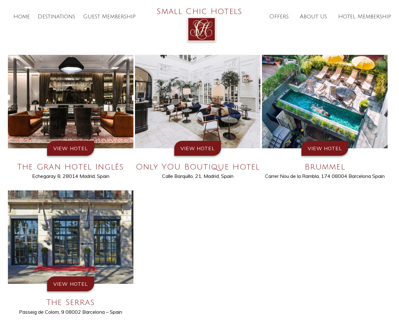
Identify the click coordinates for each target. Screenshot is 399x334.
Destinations (56, 16)
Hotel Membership (364, 16)
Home (21, 16)
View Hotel (70, 148)
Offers (279, 16)
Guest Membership (109, 16)
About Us (313, 16)
